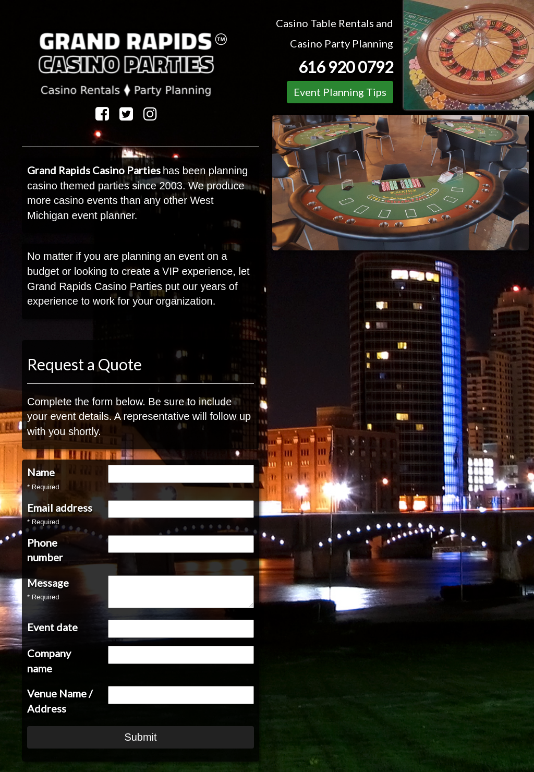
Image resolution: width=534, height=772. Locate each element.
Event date (52, 627)
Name (41, 472)
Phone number (45, 550)
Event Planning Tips (340, 92)
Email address (59, 507)
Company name (49, 660)
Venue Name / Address (59, 701)
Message (48, 582)
